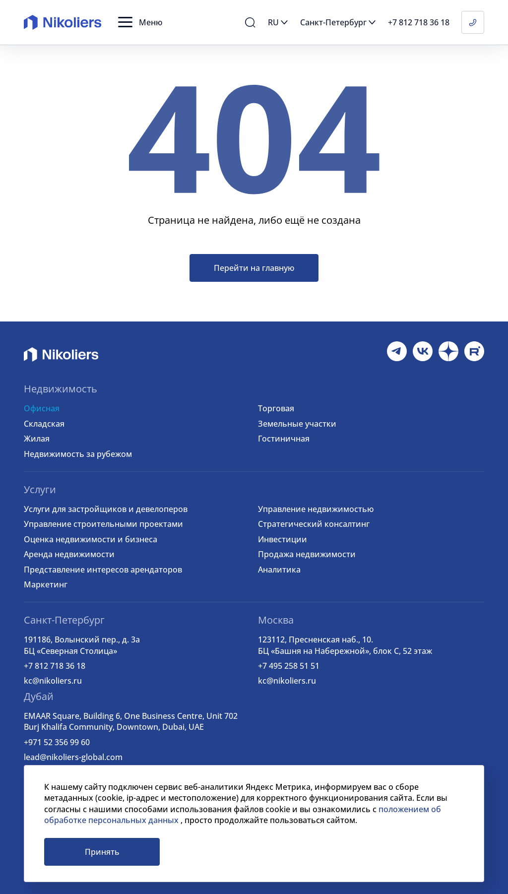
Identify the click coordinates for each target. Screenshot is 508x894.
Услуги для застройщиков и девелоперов (106, 509)
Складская (44, 423)
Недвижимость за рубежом (78, 453)
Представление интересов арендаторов (103, 569)
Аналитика (279, 569)
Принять (102, 851)
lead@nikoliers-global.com (73, 757)
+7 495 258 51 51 (288, 665)
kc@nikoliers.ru (53, 680)
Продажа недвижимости (307, 554)
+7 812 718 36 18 (54, 665)
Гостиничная (284, 438)
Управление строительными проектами (103, 523)
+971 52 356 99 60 (57, 742)
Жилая (37, 438)
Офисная (42, 408)
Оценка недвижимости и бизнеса (90, 539)
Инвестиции (282, 539)
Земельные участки (297, 423)
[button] (140, 22)
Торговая (276, 408)
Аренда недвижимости (69, 554)
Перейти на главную (254, 267)
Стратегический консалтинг (314, 523)
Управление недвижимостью (316, 509)
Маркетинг (45, 584)
